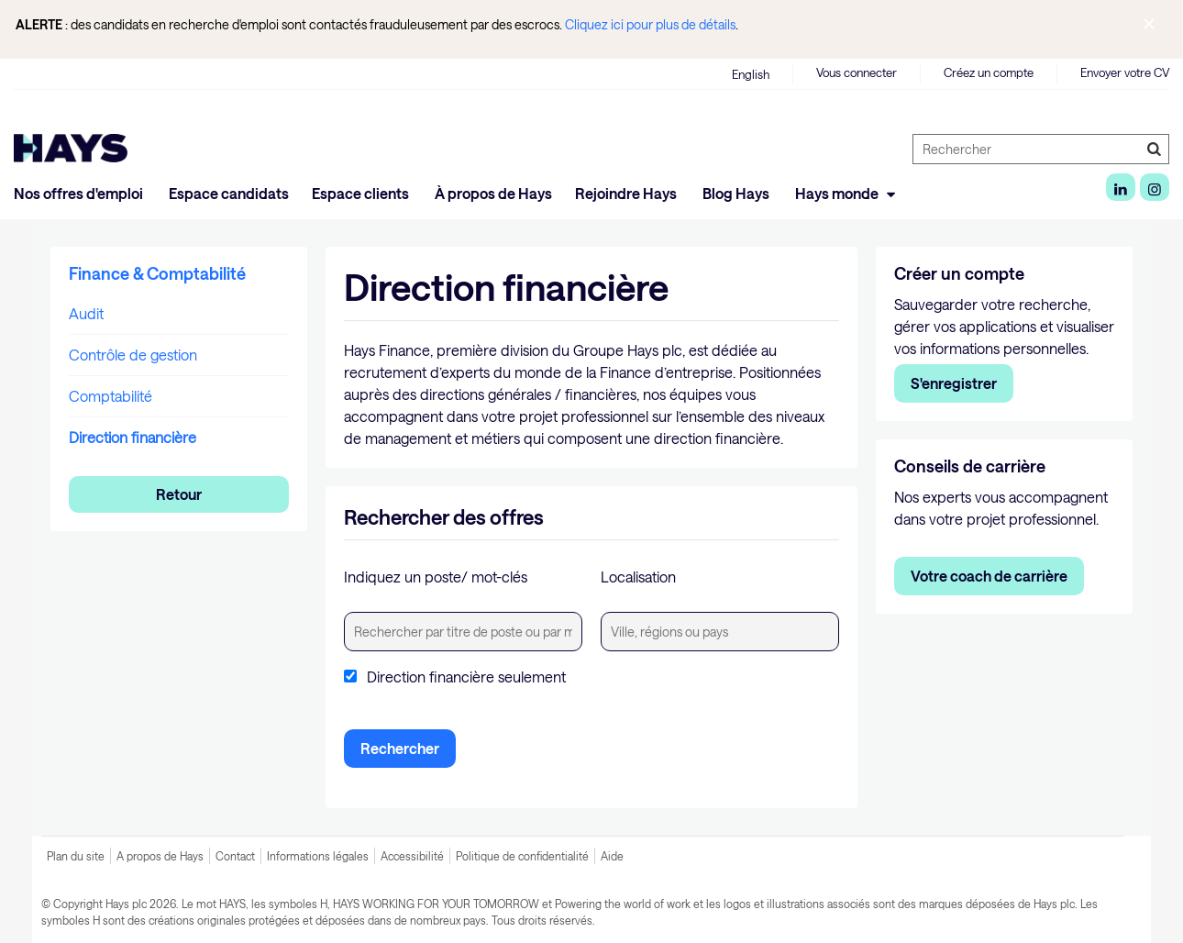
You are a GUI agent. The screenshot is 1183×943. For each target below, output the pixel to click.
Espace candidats (229, 193)
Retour (179, 494)
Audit (86, 313)
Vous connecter (856, 72)
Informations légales (318, 855)
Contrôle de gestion (133, 354)
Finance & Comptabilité (157, 273)
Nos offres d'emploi (80, 193)
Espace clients (362, 193)
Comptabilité (110, 396)
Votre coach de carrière (989, 575)
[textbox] (463, 631)
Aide (612, 855)
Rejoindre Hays (627, 193)
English (750, 74)
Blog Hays (737, 193)
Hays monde (848, 193)
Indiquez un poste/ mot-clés (435, 576)
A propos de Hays (160, 855)
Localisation (638, 576)
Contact (235, 855)
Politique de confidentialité (522, 855)
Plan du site (76, 855)
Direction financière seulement (466, 677)
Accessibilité (412, 855)
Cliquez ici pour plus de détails (650, 24)
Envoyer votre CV (1124, 72)
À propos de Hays (493, 193)
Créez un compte (989, 72)
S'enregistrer (954, 383)
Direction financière (132, 437)
